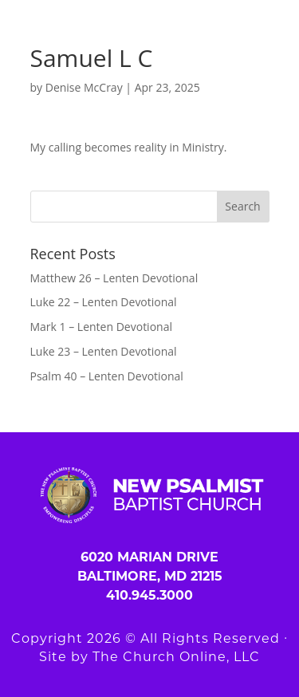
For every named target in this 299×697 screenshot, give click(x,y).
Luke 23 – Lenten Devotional (103, 351)
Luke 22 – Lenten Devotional (103, 301)
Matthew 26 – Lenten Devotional (114, 277)
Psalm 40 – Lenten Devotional (106, 376)
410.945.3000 (149, 595)
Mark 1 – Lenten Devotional (101, 326)
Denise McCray (84, 87)
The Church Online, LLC (176, 656)
